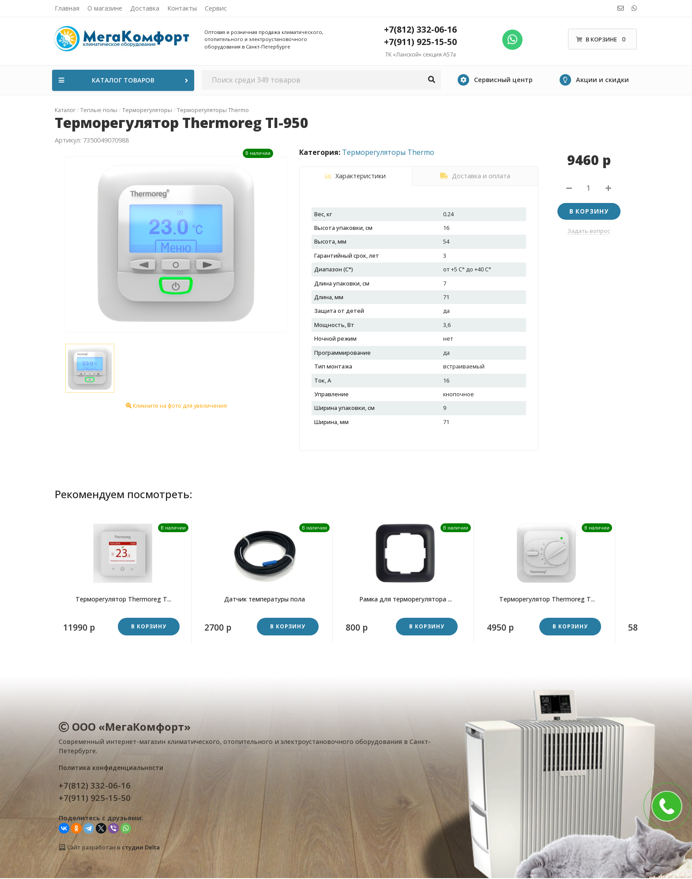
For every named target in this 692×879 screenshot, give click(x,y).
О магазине (104, 8)
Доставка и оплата (475, 176)
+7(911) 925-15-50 (420, 42)
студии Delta (141, 848)
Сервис (216, 8)
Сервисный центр (495, 79)
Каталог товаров (124, 80)
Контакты (182, 8)
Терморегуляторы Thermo (388, 152)
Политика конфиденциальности (111, 768)
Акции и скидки (594, 79)
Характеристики (355, 176)
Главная (67, 8)
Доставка (144, 8)
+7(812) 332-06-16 (420, 29)
